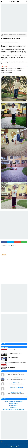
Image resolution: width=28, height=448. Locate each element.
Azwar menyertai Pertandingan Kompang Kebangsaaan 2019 (12, 68)
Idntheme (16, 446)
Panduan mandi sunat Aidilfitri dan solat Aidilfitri (17, 362)
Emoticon (4, 254)
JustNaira (25, 396)
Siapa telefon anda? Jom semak (14, 349)
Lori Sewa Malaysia (13, 403)
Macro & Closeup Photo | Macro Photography (13, 409)
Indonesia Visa (16, 382)
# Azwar (12, 245)
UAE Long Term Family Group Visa (16, 373)
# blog (16, 245)
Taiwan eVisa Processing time (16, 387)
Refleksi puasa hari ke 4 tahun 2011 (14, 353)
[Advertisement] (14, 18)
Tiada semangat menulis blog (6, 72)
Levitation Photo (13, 405)
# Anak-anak (3, 245)
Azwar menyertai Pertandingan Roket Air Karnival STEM (11, 70)
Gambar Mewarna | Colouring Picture (13, 401)
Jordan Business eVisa (16, 392)
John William (16, 377)
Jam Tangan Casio (11, 367)
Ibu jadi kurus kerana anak (13, 357)
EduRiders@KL (13, 407)
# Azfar (8, 245)
